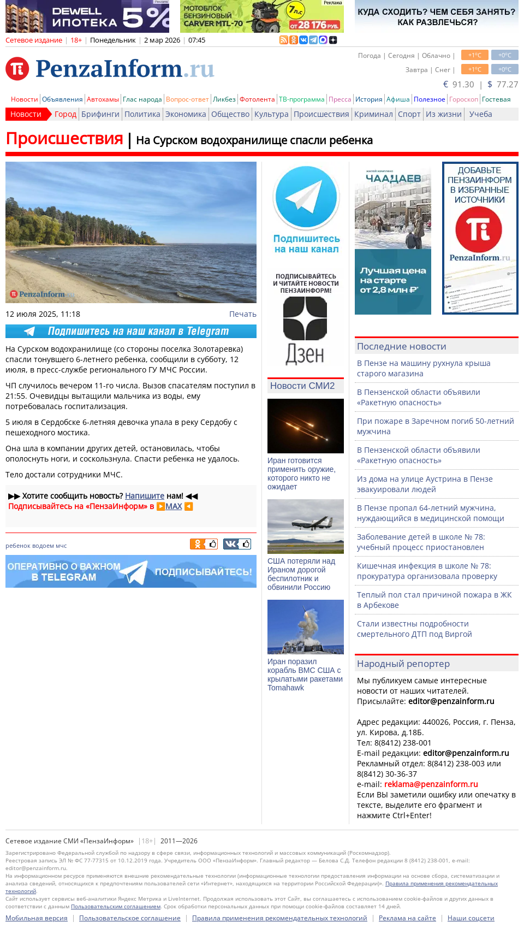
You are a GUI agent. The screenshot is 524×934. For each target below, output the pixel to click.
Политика (142, 114)
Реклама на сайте (407, 918)
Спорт (409, 114)
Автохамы (103, 99)
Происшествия (321, 114)
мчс (61, 545)
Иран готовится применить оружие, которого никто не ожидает (301, 473)
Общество (230, 114)
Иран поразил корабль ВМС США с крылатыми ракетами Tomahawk (305, 674)
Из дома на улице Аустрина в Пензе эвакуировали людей (425, 484)
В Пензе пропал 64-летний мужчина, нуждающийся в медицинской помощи (430, 513)
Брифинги (100, 114)
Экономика (185, 114)
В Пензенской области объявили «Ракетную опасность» (418, 397)
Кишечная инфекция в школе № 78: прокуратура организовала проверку (427, 570)
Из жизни (444, 114)
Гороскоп (463, 99)
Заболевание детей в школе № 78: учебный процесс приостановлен (421, 541)
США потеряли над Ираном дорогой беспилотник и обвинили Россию (301, 574)
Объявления (62, 99)
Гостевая (496, 99)
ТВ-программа (302, 99)
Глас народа (142, 99)
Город (65, 114)
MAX (173, 506)
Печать (243, 314)
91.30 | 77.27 (481, 84)
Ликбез (224, 99)
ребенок (18, 545)
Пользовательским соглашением (115, 906)
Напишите (144, 495)
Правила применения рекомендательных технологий (279, 918)
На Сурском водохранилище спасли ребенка (254, 140)
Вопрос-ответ (187, 99)
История (369, 99)
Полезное (429, 99)
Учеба (480, 114)
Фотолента (257, 99)
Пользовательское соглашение (130, 918)
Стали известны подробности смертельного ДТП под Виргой (414, 628)
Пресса (340, 99)
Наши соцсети (471, 918)
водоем (43, 545)
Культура (271, 114)
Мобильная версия (36, 918)
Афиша (398, 99)
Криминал (373, 114)
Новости (24, 99)
